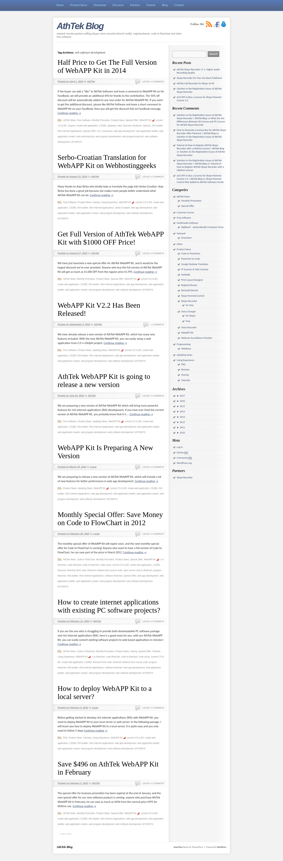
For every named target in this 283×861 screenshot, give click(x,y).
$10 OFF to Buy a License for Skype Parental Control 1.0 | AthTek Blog (199, 177)
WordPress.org (184, 463)
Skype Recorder (189, 301)
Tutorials (156, 651)
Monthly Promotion (101, 120)
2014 (182, 411)
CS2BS (102, 125)
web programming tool (133, 136)
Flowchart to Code (190, 258)
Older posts (64, 834)
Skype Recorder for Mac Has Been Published (199, 78)
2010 (182, 432)
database (112, 125)
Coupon (71, 125)
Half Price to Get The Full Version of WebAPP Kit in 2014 (107, 66)
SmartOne (178, 847)
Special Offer (132, 120)
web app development (124, 131)
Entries (182, 452)
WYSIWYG (76, 142)
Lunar (93, 466)
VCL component (104, 131)
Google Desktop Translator (194, 264)
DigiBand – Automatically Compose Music (202, 227)
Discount (127, 125)
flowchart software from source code (104, 570)
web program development (108, 136)
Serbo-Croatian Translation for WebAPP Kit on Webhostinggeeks (107, 161)
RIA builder (157, 125)
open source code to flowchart (137, 570)
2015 (182, 406)
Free (188, 321)
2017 (182, 395)
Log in (180, 447)
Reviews (185, 369)
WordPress (221, 847)
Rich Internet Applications (70, 131)
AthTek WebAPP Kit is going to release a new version (104, 380)
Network (181, 233)
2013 (182, 416)
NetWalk (185, 274)
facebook (137, 125)
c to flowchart (98, 656)
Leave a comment (153, 81)
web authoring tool (85, 136)
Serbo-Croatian (122, 207)
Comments (184, 458)
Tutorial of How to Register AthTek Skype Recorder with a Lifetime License (200, 167)
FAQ (65, 737)
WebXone (186, 348)
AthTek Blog (80, 26)
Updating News (99, 350)
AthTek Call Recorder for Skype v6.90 (195, 83)
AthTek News (69, 120)
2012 (182, 422)
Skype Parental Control (192, 295)
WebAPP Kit (145, 120)
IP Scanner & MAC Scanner (194, 269)
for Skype (190, 315)
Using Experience (109, 202)
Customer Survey (185, 212)
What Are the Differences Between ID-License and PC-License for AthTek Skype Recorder (201, 121)
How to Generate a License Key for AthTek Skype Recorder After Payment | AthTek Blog (201, 132)
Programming (184, 344)
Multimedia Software (187, 223)
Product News (118, 120)
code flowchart (74, 565)
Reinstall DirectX (189, 290)
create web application (87, 125)
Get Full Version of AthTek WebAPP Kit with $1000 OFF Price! (111, 238)
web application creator (87, 213)
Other (180, 244)
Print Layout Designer (192, 279)
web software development (139, 213)
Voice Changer (188, 311)
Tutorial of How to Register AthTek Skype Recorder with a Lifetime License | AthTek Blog (200, 147)
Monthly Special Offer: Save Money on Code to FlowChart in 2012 (110, 518)
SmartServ (186, 237)
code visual (105, 565)
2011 (182, 427)
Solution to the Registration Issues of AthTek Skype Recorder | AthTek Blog (199, 117)
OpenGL (147, 125)
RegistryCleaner (189, 285)
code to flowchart (91, 565)
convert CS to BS (143, 202)
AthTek (91, 81)
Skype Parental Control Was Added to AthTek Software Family (200, 180)
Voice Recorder (189, 327)
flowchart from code (76, 570)
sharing (95, 202)
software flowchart (114, 575)
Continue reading (69, 113)
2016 (182, 401)
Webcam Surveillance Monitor (196, 337)
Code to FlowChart (86, 559)
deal (120, 125)
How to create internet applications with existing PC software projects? (109, 606)
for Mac (190, 305)
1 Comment (157, 324)
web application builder (147, 131)
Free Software (83, 120)
